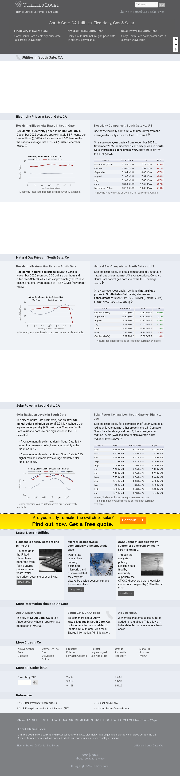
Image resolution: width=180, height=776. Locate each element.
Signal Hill (144, 648)
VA (124, 720)
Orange (119, 648)
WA (130, 720)
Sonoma (144, 652)
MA (65, 720)
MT (81, 720)
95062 (118, 676)
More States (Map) (146, 720)
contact (89, 759)
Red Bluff (120, 655)
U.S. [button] (145, 160)
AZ (28, 720)
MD (71, 720)
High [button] (154, 445)
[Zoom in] (175, 39)
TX (119, 720)
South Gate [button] (127, 160)
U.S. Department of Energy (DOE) (39, 703)
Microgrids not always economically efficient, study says (87, 545)
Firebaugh (71, 648)
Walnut (143, 655)
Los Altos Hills (99, 655)
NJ (92, 720)
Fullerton (71, 652)
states (94, 755)
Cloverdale (48, 655)
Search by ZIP (27, 677)
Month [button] (106, 160)
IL (60, 720)
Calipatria (23, 655)
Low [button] (115, 445)
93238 (118, 681)
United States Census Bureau (114, 708)
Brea (20, 652)
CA (34, 720)
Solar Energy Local (108, 703)
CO (44, 720)
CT (39, 720)
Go (162, 5)
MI (76, 720)
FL (50, 720)
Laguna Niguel (99, 652)
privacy (100, 759)
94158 (69, 685)
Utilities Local (41, 4)
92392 (69, 676)
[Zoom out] (175, 44)
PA (114, 720)
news (85, 755)
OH (103, 720)
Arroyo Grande (26, 648)
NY (98, 720)
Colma (45, 659)
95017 (69, 681)
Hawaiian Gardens (76, 655)
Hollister (95, 648)
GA (55, 720)
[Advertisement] (90, 87)
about (79, 759)
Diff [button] (159, 160)
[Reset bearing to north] (175, 49)
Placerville (120, 652)
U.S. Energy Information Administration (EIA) (45, 708)
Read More (24, 582)
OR (109, 720)
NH (87, 720)
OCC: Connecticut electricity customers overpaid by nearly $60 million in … (138, 545)
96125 (118, 685)
